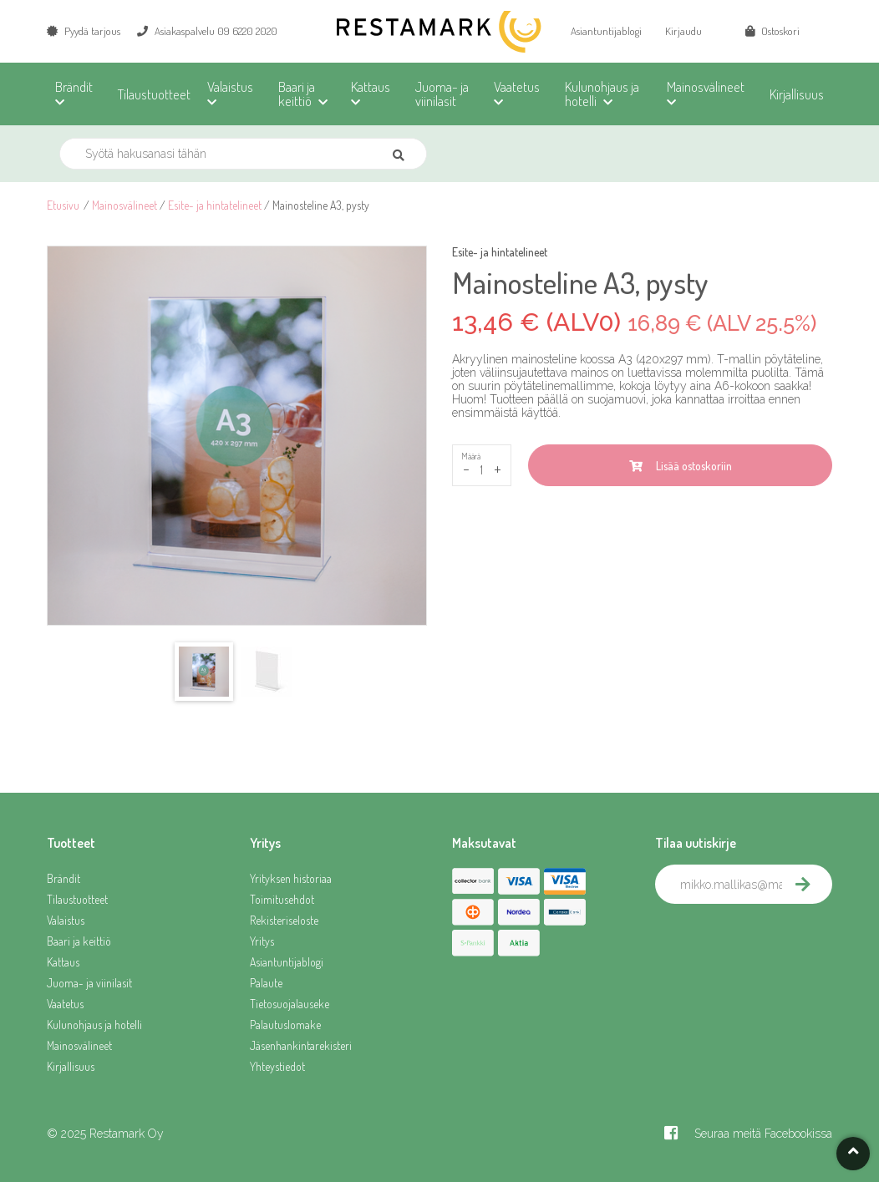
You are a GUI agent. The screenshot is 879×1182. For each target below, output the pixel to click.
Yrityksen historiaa (291, 878)
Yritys (262, 941)
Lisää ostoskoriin (680, 466)
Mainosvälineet (124, 205)
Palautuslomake (285, 1024)
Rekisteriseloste (284, 920)
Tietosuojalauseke (289, 1004)
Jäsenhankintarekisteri (301, 1045)
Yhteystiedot (277, 1066)
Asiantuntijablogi (606, 31)
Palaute (266, 983)
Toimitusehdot (282, 899)
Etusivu (63, 205)
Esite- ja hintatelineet (215, 205)
